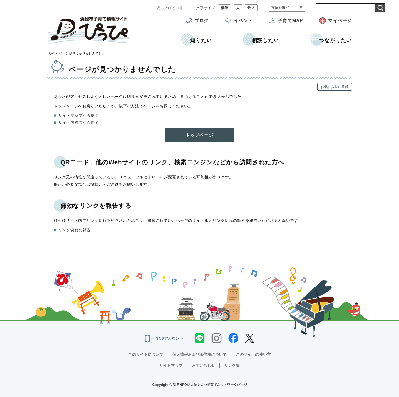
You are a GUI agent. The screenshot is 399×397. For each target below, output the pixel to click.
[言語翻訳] (287, 8)
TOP (50, 53)
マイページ (340, 20)
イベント (243, 20)
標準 (224, 8)
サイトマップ (171, 365)
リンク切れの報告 (74, 230)
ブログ (202, 20)
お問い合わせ (203, 365)
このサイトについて (145, 354)
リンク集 (232, 365)
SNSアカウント (164, 338)
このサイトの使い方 (253, 354)
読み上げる (166, 8)
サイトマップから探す (78, 115)
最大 (251, 8)
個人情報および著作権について (199, 354)
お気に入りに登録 (334, 87)
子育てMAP (290, 20)
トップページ (199, 135)
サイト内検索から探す (78, 122)
